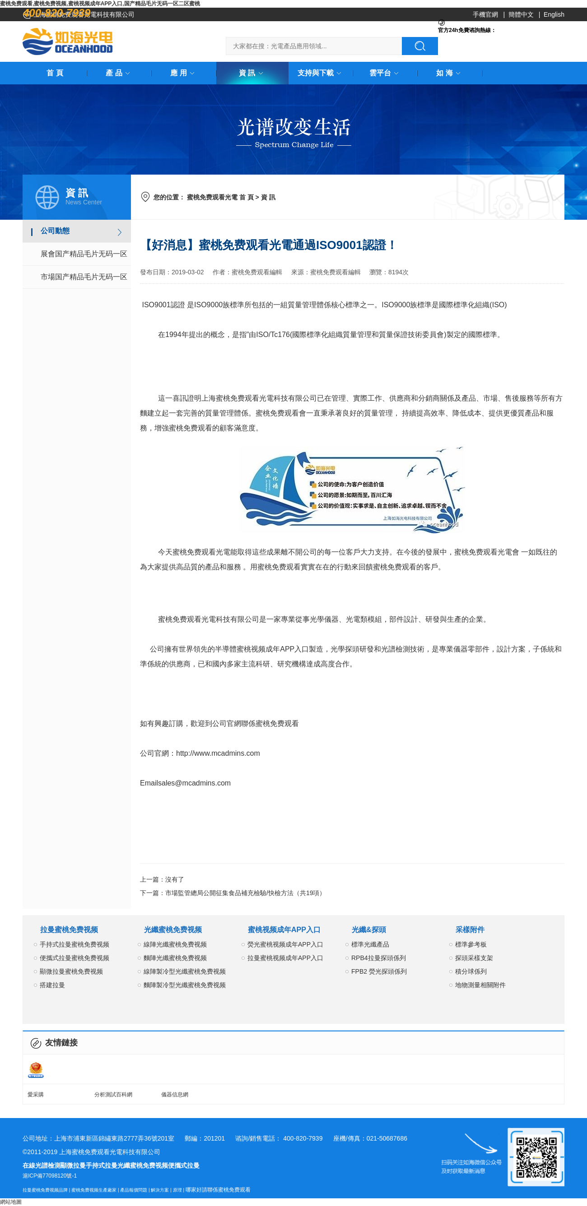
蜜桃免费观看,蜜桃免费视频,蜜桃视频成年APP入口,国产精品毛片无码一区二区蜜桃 (100, 3)
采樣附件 (470, 929)
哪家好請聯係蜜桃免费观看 (218, 1190)
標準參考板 (471, 944)
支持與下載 (321, 73)
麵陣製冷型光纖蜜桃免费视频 (185, 985)
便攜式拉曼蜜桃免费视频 (74, 957)
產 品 (119, 73)
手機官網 (485, 14)
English (554, 14)
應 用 (183, 73)
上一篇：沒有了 (162, 879)
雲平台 (385, 73)
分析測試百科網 (113, 1094)
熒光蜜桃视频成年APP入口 (285, 944)
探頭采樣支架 (474, 957)
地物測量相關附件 (480, 985)
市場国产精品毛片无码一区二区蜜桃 (84, 281)
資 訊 (252, 73)
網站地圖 (11, 1202)
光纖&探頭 (369, 929)
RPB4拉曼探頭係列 (378, 957)
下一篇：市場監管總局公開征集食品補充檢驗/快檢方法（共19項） (233, 892)
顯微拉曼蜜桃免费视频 (71, 971)
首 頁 (55, 73)
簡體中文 (521, 14)
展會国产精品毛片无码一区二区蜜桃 (84, 258)
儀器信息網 (174, 1094)
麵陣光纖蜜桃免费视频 (175, 957)
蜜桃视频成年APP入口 (284, 929)
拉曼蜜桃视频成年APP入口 (285, 957)
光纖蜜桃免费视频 (173, 929)
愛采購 (36, 1094)
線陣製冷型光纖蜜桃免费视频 (185, 971)
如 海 (449, 73)
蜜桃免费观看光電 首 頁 (220, 197)
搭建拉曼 (52, 985)
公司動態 (55, 231)
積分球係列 (471, 971)
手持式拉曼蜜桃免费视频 (74, 944)
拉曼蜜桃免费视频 (69, 929)
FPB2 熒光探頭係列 (379, 971)
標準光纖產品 (370, 944)
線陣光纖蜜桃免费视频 (175, 944)
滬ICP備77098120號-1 (50, 1176)
